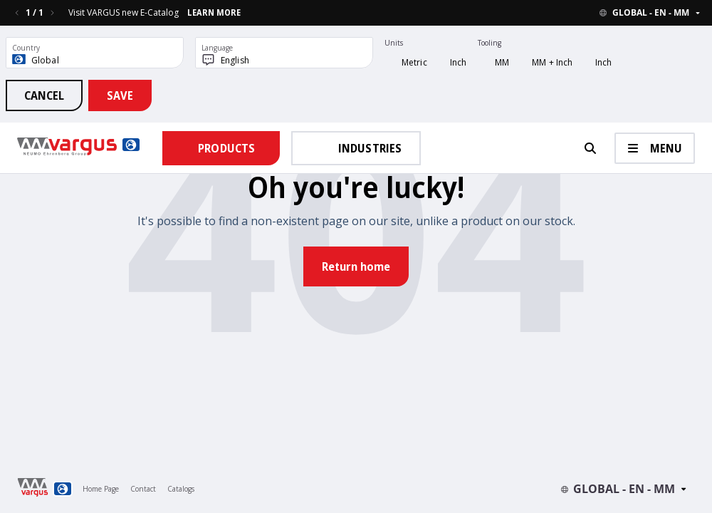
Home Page (101, 489)
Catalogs (180, 489)
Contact (143, 489)
